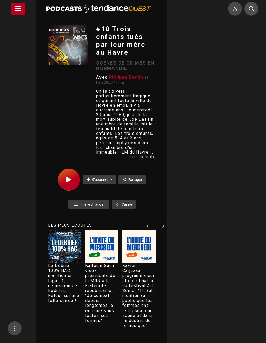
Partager (132, 179)
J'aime (123, 204)
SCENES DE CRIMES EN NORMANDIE (125, 65)
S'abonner (97, 179)
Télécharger (89, 204)
